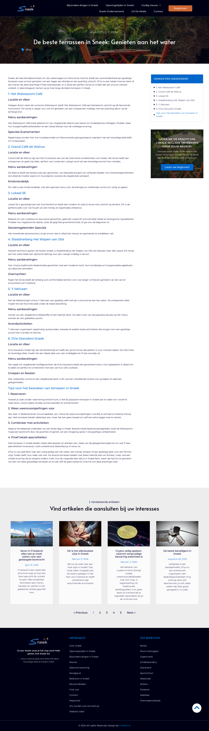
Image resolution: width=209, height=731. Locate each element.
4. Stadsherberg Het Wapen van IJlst (175, 100)
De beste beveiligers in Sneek (177, 552)
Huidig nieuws (151, 5)
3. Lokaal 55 (162, 96)
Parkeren (145, 689)
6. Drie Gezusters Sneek (168, 108)
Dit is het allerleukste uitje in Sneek (80, 552)
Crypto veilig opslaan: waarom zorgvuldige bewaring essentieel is (129, 553)
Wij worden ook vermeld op (84, 706)
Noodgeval (75, 673)
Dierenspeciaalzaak (150, 700)
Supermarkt (146, 656)
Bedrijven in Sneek (79, 678)
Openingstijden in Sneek (120, 5)
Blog (28, 49)
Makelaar (145, 695)
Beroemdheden (77, 684)
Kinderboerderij (148, 662)
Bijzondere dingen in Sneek (82, 5)
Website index (76, 711)
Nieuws (73, 662)
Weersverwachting (79, 667)
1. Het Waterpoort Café (168, 87)
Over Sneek (75, 645)
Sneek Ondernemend (111, 11)
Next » (131, 612)
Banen (143, 645)
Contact (158, 11)
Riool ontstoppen (149, 651)
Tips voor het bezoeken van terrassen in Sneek (177, 115)
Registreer (74, 700)
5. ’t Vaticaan (162, 104)
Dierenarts (145, 667)
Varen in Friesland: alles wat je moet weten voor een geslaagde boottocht (32, 555)
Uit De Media (138, 11)
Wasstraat (145, 678)
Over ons (74, 689)
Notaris (144, 684)
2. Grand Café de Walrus (168, 91)
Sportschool (146, 673)
